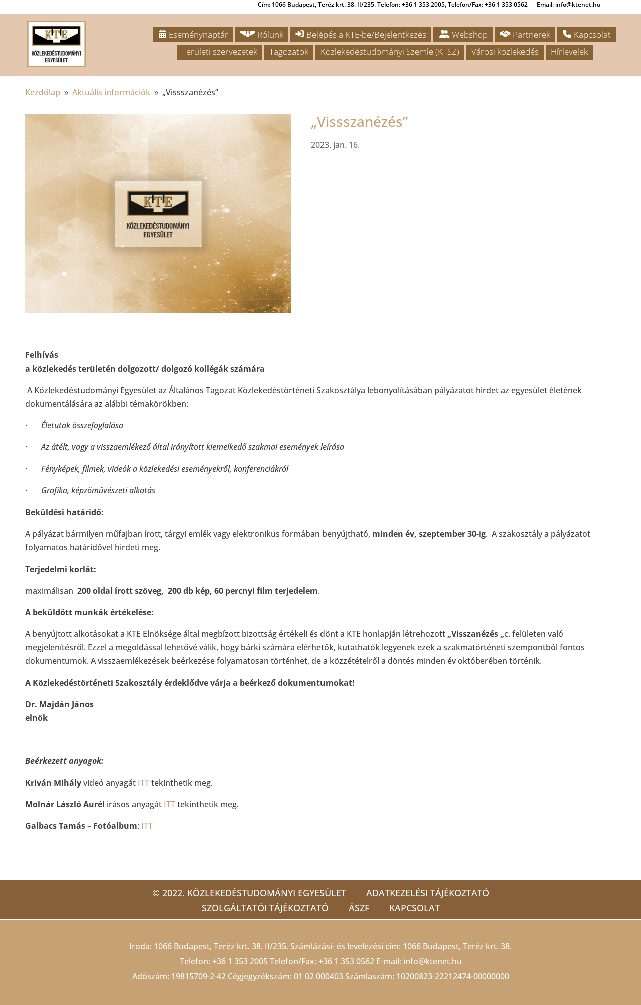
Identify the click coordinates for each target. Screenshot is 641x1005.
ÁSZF (359, 908)
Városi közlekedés (505, 51)
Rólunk (261, 34)
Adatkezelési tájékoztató (427, 893)
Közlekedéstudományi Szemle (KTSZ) (389, 51)
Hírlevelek (569, 51)
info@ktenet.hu (432, 961)
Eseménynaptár (193, 34)
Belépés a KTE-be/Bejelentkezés (360, 34)
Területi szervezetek (219, 51)
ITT (143, 782)
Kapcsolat (586, 34)
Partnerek (525, 34)
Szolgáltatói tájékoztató (265, 908)
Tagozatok (288, 51)
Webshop (463, 34)
